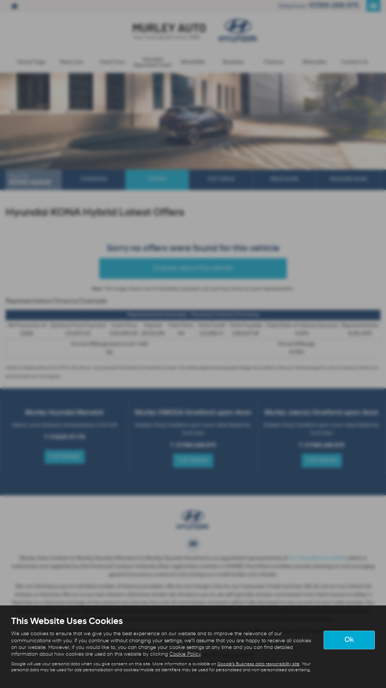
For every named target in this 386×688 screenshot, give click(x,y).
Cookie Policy (185, 654)
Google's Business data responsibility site (258, 664)
